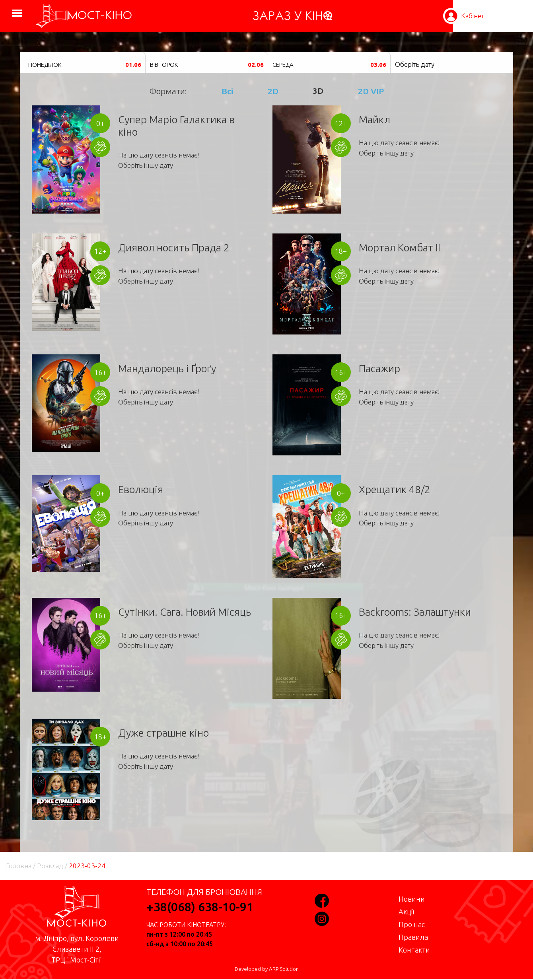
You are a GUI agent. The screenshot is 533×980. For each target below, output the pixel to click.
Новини (412, 899)
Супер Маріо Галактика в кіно (176, 126)
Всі (227, 91)
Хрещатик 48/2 (394, 489)
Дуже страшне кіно (163, 733)
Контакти (414, 950)
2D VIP (371, 91)
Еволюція (140, 489)
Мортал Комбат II (399, 247)
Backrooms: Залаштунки (415, 612)
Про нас (412, 924)
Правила (413, 937)
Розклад (50, 865)
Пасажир (379, 368)
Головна (18, 865)
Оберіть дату (414, 64)
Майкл (374, 119)
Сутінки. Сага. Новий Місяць (184, 612)
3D (318, 91)
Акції (406, 912)
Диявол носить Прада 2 (174, 247)
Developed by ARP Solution (267, 969)
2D (273, 91)
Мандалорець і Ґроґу (167, 368)
